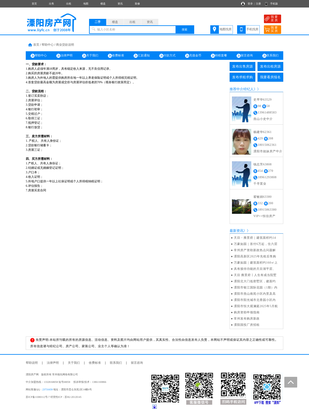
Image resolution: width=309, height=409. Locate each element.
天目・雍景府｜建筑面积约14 (255, 237)
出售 (51, 3)
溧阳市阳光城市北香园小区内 (255, 300)
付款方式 (167, 56)
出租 (68, 3)
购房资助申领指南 (247, 312)
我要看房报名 (270, 77)
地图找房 (226, 29)
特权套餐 (219, 56)
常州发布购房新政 (247, 318)
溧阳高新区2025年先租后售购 (255, 256)
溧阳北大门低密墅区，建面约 (255, 281)
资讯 (120, 3)
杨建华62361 (262, 132)
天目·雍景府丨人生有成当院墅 (255, 275)
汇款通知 (141, 56)
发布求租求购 (242, 77)
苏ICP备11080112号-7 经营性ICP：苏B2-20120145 (53, 396)
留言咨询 (244, 56)
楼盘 (103, 3)
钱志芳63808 (262, 164)
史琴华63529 (262, 99)
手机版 (274, 3)
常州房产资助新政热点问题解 (255, 250)
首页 (34, 3)
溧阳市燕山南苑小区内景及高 (255, 293)
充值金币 (193, 56)
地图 (85, 3)
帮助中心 (48, 44)
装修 (137, 3)
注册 (258, 3)
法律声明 (64, 56)
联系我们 (270, 56)
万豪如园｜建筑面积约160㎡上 (256, 262)
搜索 (184, 29)
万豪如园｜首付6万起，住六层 (255, 244)
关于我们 (90, 56)
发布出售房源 (242, 66)
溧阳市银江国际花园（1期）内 (255, 287)
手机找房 (252, 29)
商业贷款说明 (65, 44)
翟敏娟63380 (262, 196)
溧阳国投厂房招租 (247, 324)
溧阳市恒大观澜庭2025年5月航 (256, 306)
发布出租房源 (270, 66)
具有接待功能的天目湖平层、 (255, 268)
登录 (250, 3)
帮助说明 (32, 362)
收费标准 (116, 56)
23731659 (47, 389)
